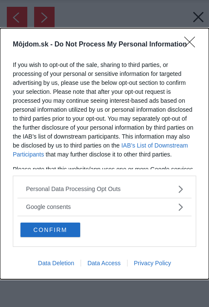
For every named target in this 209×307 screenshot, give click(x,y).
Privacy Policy (152, 263)
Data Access (104, 263)
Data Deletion (56, 263)
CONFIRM (50, 229)
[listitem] (104, 189)
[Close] (192, 45)
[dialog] (104, 153)
